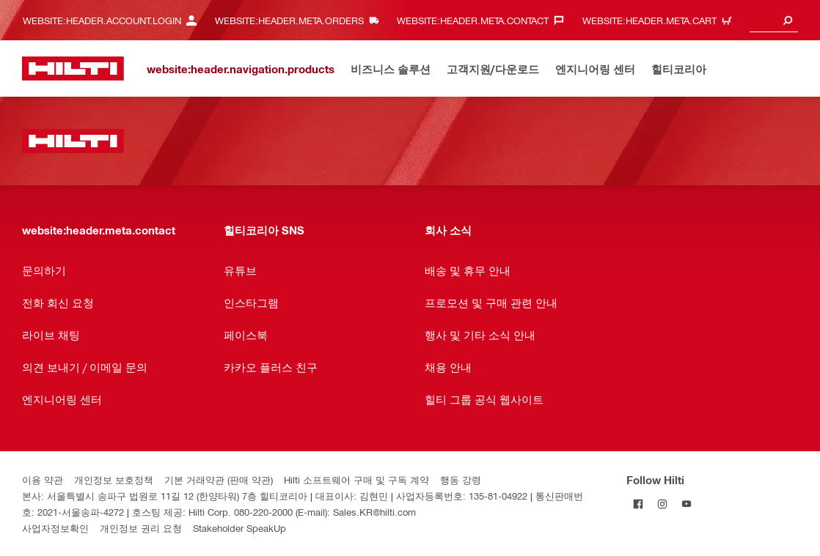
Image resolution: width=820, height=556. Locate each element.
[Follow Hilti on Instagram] (663, 504)
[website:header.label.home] (73, 68)
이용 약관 (42, 479)
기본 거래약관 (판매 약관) (218, 479)
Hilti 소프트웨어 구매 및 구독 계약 (356, 479)
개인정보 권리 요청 (141, 527)
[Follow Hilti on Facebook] (638, 504)
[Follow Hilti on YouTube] (687, 504)
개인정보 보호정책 (113, 479)
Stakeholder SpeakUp (239, 527)
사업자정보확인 (55, 527)
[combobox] (774, 20)
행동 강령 (460, 479)
